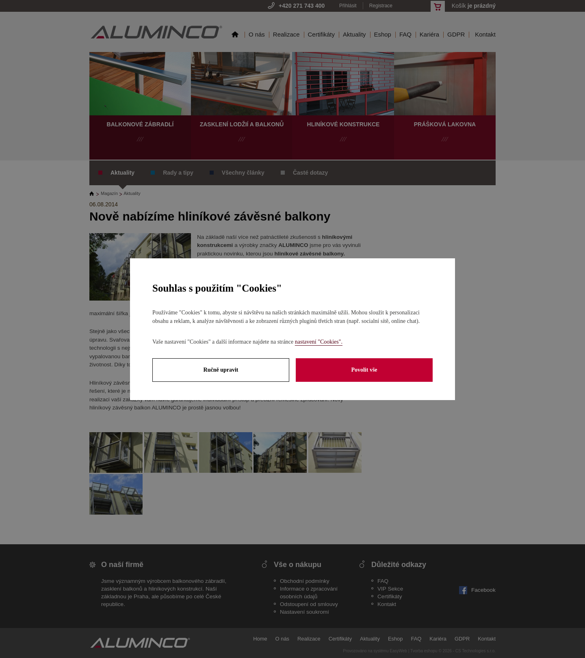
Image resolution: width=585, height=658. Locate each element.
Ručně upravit (221, 370)
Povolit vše (364, 370)
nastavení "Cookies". (318, 342)
